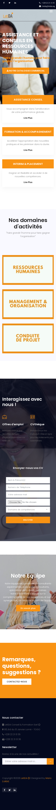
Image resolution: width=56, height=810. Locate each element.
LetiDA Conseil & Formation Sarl (21, 724)
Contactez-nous (17, 681)
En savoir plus (28, 608)
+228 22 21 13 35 (11, 734)
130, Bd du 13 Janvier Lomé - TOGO (21, 729)
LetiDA (25, 778)
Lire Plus (28, 117)
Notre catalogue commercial (26, 70)
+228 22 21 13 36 (11, 739)
